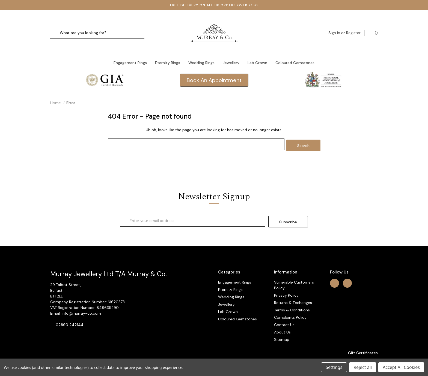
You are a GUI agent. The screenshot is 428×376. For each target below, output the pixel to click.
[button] (214, 70)
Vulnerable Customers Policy (294, 273)
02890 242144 (70, 313)
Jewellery (231, 52)
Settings (334, 367)
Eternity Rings (167, 52)
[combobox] (97, 28)
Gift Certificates (360, 340)
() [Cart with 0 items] (373, 28)
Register (353, 28)
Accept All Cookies (401, 367)
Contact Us (284, 312)
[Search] (56, 28)
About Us (282, 320)
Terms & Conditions (292, 298)
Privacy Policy (286, 283)
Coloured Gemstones (294, 52)
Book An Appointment (214, 70)
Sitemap (281, 327)
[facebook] (334, 271)
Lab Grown (257, 52)
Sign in (334, 28)
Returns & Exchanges (293, 290)
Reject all (362, 367)
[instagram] (347, 271)
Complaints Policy (290, 305)
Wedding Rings (201, 52)
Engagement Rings (130, 52)
